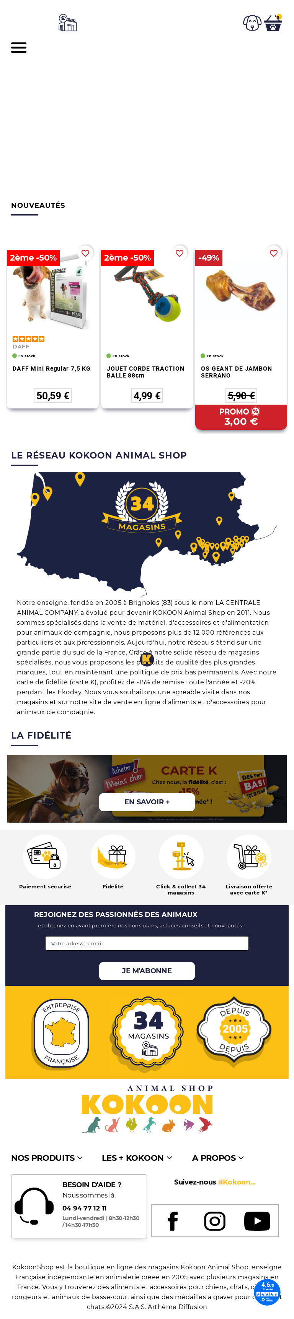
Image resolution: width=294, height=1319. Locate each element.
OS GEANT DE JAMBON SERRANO (236, 372)
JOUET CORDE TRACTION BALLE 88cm (146, 372)
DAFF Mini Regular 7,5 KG (52, 368)
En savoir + (147, 802)
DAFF (21, 346)
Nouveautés (38, 205)
